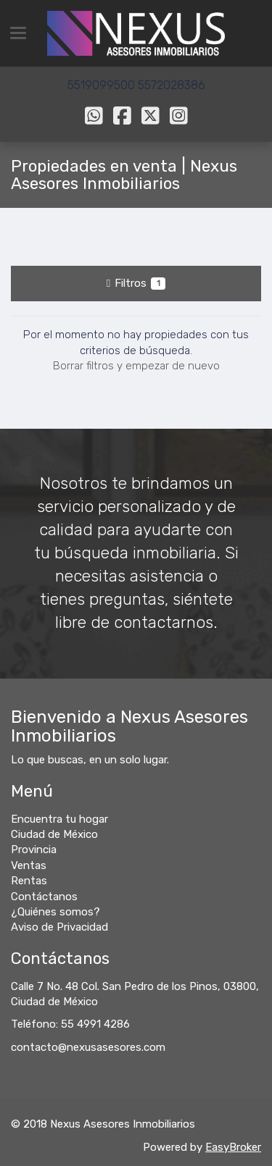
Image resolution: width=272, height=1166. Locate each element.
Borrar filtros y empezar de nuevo (136, 365)
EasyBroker (233, 1147)
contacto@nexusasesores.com (88, 1047)
